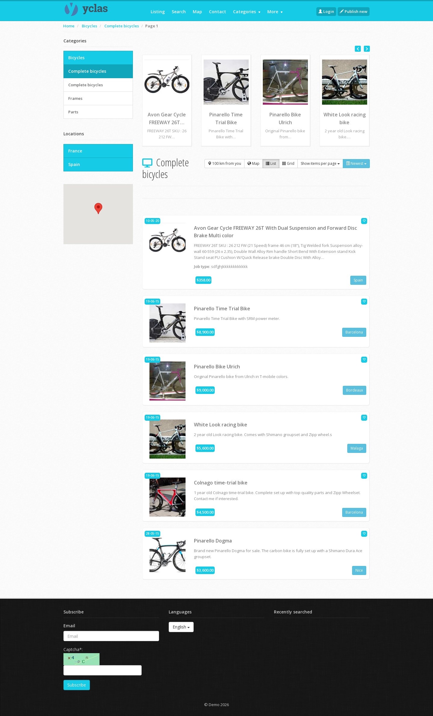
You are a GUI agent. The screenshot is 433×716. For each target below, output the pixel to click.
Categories (246, 11)
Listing (158, 11)
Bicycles (89, 26)
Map (197, 11)
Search (179, 11)
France (75, 151)
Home (69, 26)
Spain (358, 280)
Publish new (353, 11)
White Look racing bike (220, 424)
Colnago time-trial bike (220, 482)
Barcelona (354, 332)
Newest (356, 163)
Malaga (357, 448)
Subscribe (76, 685)
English (181, 627)
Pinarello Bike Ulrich (217, 366)
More (275, 11)
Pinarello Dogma (213, 540)
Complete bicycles (121, 26)
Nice (359, 570)
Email (69, 625)
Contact (217, 11)
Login (326, 11)
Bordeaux (354, 390)
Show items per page (320, 163)
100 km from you (224, 163)
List (271, 163)
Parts (73, 112)
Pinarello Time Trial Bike (222, 308)
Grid (288, 163)
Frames (75, 98)
